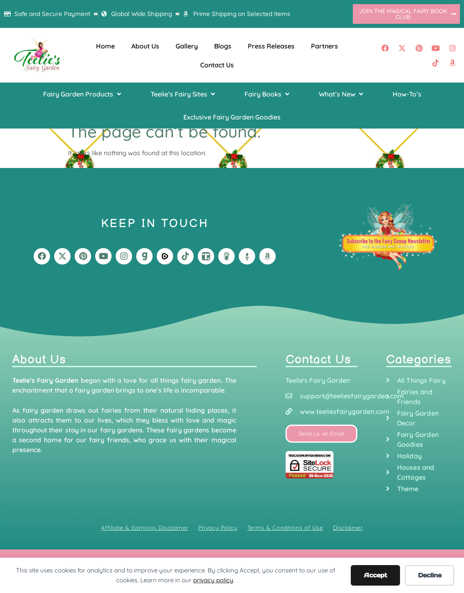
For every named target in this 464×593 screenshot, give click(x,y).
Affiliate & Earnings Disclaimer (144, 527)
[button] (83, 94)
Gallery (187, 46)
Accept (375, 575)
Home (105, 46)
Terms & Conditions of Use (285, 527)
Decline (429, 575)
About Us (145, 46)
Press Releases (271, 46)
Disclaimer (348, 527)
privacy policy (213, 580)
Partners (324, 46)
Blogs (222, 46)
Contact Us (217, 65)
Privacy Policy (217, 527)
